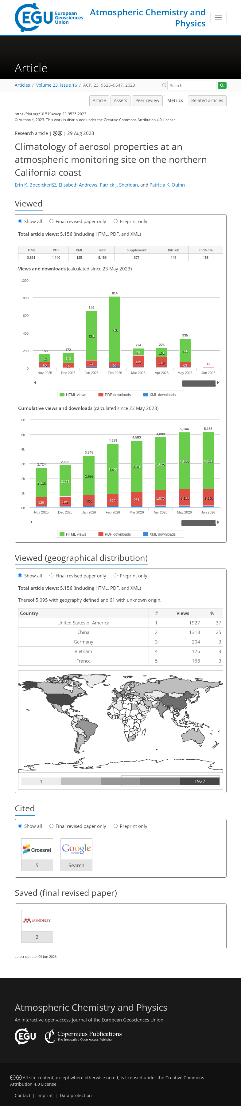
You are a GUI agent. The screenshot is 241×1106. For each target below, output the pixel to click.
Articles (22, 85)
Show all (30, 221)
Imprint (45, 1095)
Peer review (147, 100)
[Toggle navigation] (218, 17)
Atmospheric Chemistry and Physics (148, 17)
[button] (164, 85)
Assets (120, 100)
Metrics (175, 100)
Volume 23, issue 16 (56, 85)
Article (99, 100)
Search (76, 865)
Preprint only (130, 221)
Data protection (76, 1095)
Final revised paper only (77, 221)
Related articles (207, 100)
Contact (22, 1095)
